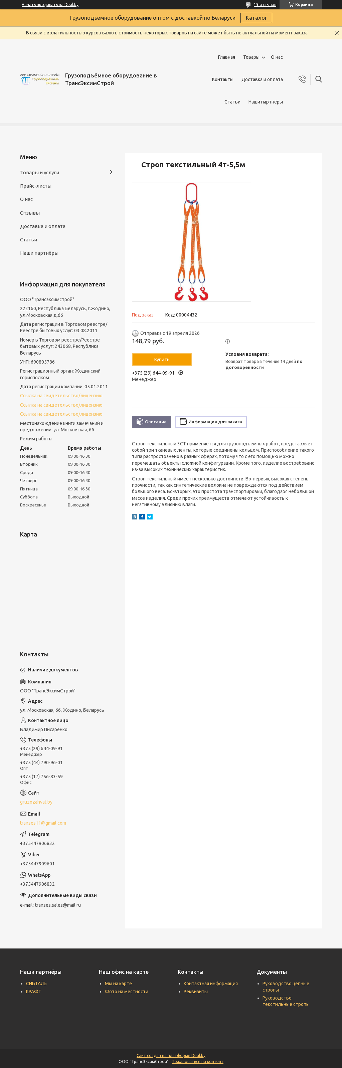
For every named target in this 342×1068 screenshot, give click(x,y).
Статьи (232, 101)
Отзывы (30, 213)
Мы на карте (118, 983)
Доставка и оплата (262, 79)
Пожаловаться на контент (197, 1061)
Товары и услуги (39, 172)
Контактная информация (211, 983)
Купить (162, 359)
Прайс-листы (35, 186)
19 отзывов (265, 4)
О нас (277, 57)
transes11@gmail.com (43, 823)
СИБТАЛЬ (36, 983)
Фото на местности (126, 991)
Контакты (222, 79)
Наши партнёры (265, 101)
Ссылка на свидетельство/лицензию (61, 395)
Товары (251, 57)
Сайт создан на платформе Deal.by (171, 1055)
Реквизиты (196, 991)
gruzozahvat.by (36, 802)
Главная (226, 57)
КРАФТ (33, 991)
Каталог (256, 18)
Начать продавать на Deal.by (50, 4)
